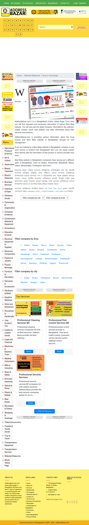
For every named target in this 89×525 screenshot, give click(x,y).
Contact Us (64, 3)
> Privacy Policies (31, 517)
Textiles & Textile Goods (9, 429)
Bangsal (40, 250)
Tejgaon (52, 263)
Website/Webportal (13, 456)
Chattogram (45, 278)
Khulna (35, 278)
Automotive (9, 164)
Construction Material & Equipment (10, 221)
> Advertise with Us (31, 494)
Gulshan (60, 245)
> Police (28, 512)
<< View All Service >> (44, 411)
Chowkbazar (52, 250)
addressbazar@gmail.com (54, 499)
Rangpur (33, 282)
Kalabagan (56, 254)
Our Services (28, 3)
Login (75, 3)
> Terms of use (30, 499)
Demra (62, 250)
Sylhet (42, 282)
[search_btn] (72, 27)
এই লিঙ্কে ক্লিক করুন (53, 188)
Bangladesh (53, 3)
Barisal (56, 278)
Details (28, 351)
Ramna (23, 263)
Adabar (23, 250)
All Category (16, 3)
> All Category (30, 492)
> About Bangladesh (32, 514)
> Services (29, 488)
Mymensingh (67, 278)
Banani (35, 245)
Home (6, 3)
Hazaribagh (25, 254)
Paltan (69, 245)
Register (82, 3)
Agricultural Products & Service (9, 151)
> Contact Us (29, 497)
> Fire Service (30, 510)
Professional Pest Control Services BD (59, 321)
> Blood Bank (30, 503)
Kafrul (35, 254)
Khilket (27, 245)
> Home (28, 483)
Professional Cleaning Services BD (28, 321)
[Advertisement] (44, 54)
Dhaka (26, 278)
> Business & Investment (33, 501)
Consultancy (10, 228)
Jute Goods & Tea (8, 323)
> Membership (30, 490)
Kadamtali (45, 254)
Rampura (33, 263)
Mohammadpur (51, 259)
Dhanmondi (63, 263)
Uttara (51, 245)
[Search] (54, 27)
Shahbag (43, 263)
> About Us (29, 485)
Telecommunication (13, 422)
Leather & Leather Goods (9, 333)
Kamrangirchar (27, 259)
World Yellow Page (7, 463)
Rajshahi (24, 282)
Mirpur (43, 245)
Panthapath (65, 259)
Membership (41, 3)
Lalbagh (38, 259)
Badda (31, 250)
